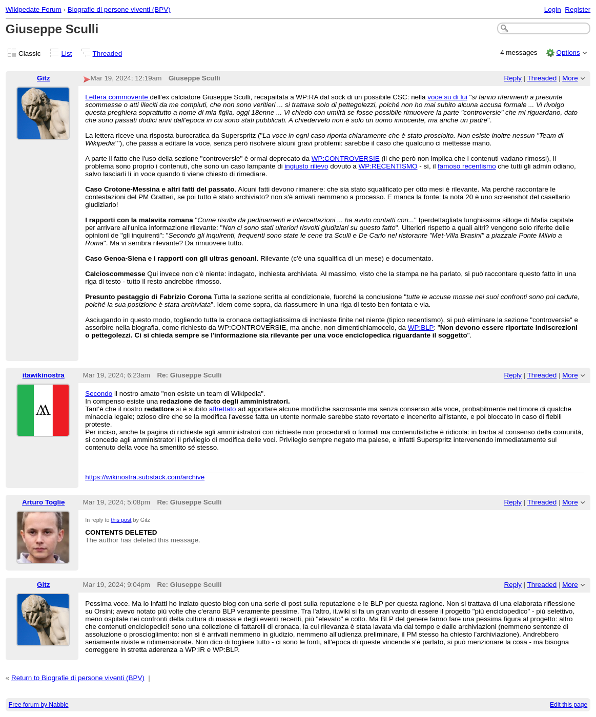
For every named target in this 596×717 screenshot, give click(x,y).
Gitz (43, 78)
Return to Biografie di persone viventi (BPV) (78, 678)
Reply (513, 78)
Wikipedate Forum (33, 9)
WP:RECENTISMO (388, 166)
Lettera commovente (117, 97)
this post (121, 520)
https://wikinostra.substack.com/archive (144, 477)
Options (568, 52)
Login (552, 9)
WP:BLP (421, 327)
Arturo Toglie (43, 502)
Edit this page (568, 704)
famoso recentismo (467, 166)
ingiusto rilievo (306, 166)
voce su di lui (447, 97)
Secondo (98, 393)
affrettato (222, 409)
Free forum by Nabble (39, 704)
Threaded (107, 53)
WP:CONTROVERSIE (346, 158)
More (570, 78)
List (66, 53)
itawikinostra (44, 375)
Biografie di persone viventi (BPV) (119, 9)
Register (577, 9)
